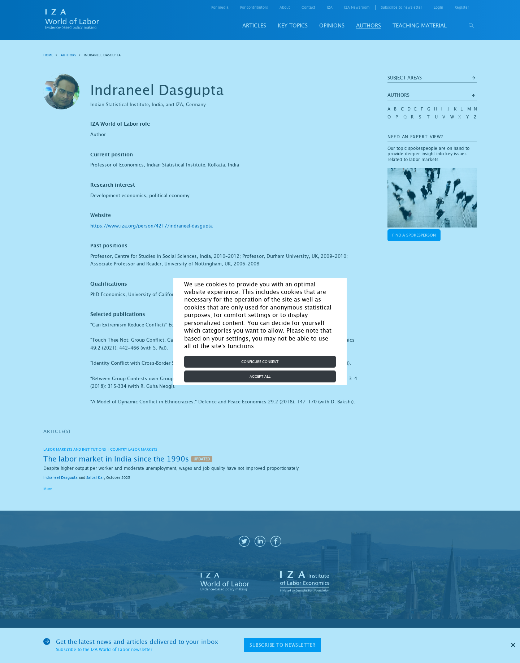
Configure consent (259, 362)
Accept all (260, 376)
